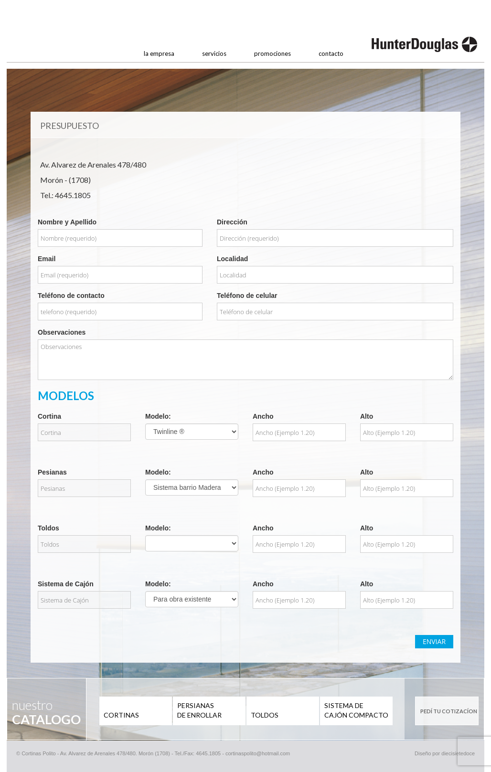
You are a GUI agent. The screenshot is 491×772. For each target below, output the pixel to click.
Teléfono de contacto (71, 295)
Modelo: (158, 416)
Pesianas (52, 472)
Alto (366, 416)
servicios (214, 53)
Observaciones (61, 332)
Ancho (263, 416)
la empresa (159, 53)
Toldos (48, 528)
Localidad (232, 259)
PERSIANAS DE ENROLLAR (199, 710)
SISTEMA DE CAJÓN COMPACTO (356, 710)
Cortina (49, 416)
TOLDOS (264, 715)
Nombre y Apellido (67, 222)
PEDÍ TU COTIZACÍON (448, 711)
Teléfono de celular (247, 295)
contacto (331, 53)
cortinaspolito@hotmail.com (257, 753)
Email (46, 259)
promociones (272, 53)
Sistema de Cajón (66, 584)
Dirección (232, 222)
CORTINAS (121, 715)
